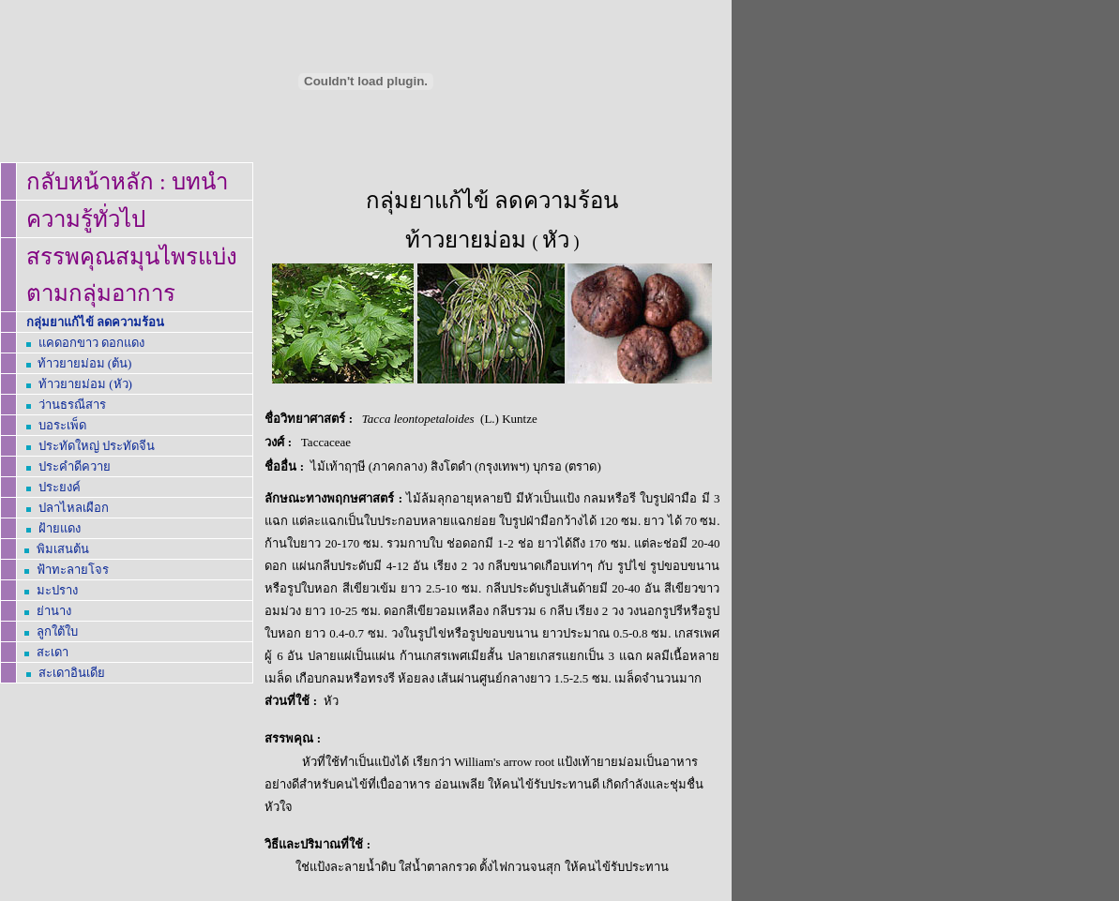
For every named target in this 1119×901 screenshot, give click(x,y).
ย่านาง (54, 611)
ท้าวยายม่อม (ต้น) (85, 363)
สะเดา (52, 652)
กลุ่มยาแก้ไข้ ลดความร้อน (95, 322)
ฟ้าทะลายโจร (73, 570)
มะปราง (57, 590)
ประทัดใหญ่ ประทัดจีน (96, 446)
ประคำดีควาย (74, 466)
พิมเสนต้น (63, 549)
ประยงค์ (59, 487)
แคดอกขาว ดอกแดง (91, 343)
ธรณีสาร (72, 405)
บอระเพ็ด (62, 425)
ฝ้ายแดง (59, 528)
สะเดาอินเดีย (71, 673)
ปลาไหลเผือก (73, 508)
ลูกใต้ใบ (57, 631)
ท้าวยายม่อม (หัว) (85, 384)
